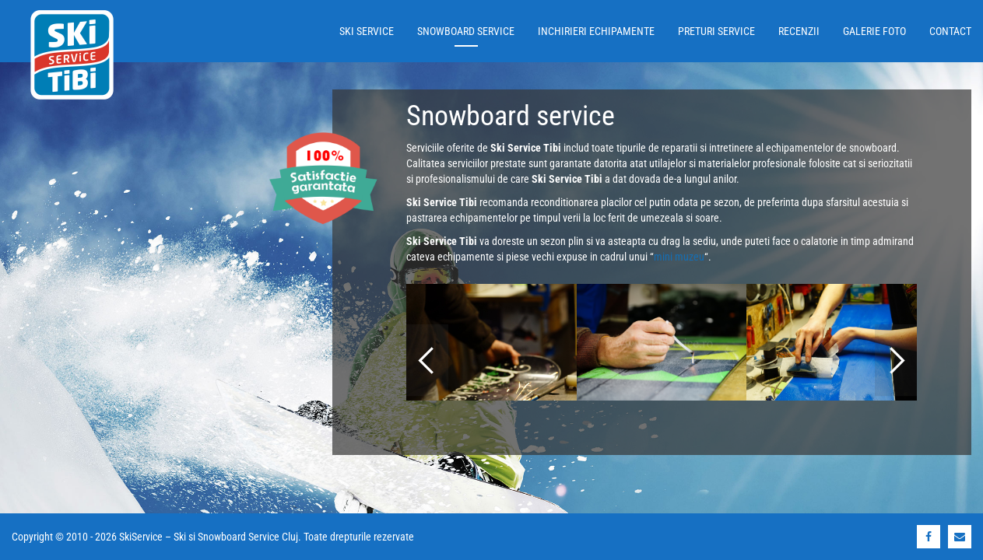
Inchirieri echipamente (596, 31)
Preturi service (716, 31)
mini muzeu (679, 256)
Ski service (366, 31)
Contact (950, 31)
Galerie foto (874, 31)
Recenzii (799, 31)
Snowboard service (465, 31)
